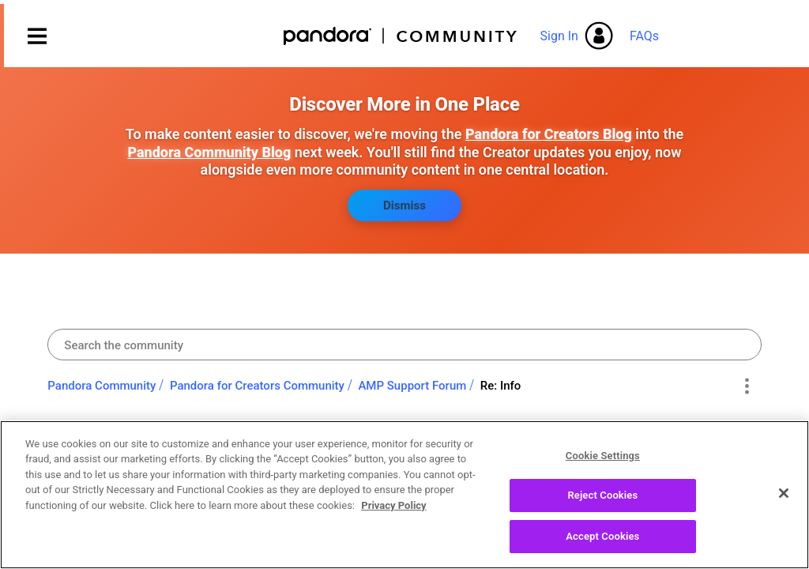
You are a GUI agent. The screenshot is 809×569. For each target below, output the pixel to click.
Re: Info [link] (500, 386)
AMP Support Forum (412, 386)
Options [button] (747, 386)
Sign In (559, 35)
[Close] (783, 507)
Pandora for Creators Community (257, 386)
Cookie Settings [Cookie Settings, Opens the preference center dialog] (603, 470)
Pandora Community (401, 36)
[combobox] (404, 344)
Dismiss (404, 205)
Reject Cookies (602, 510)
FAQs (644, 35)
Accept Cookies (602, 551)
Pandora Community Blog (209, 152)
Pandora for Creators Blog (548, 134)
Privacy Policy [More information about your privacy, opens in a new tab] (393, 520)
